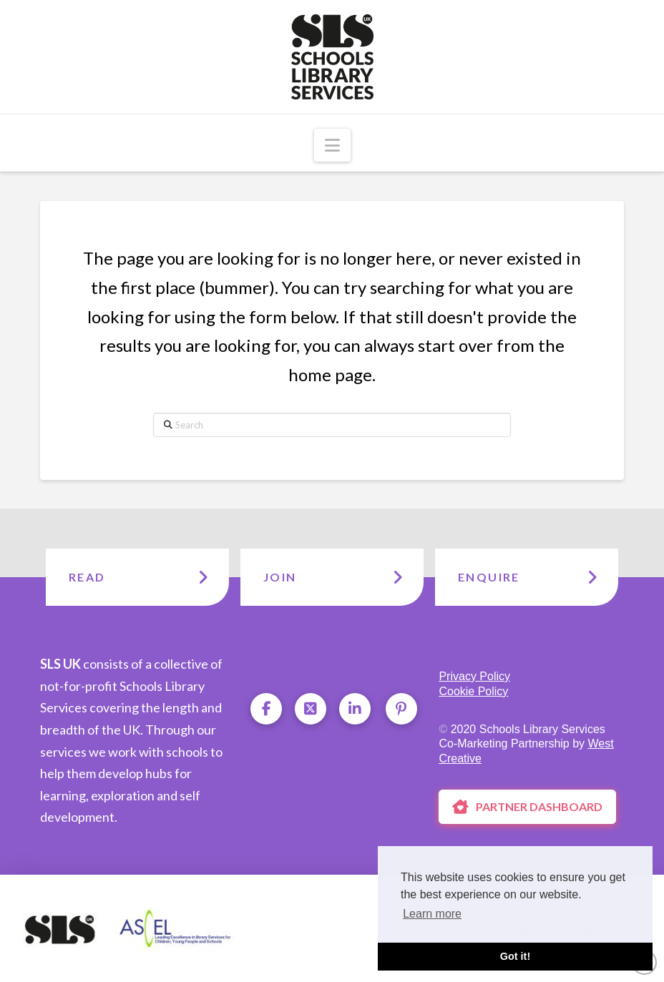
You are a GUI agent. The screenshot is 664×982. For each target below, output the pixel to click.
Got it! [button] (515, 956)
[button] (332, 145)
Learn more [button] (432, 914)
